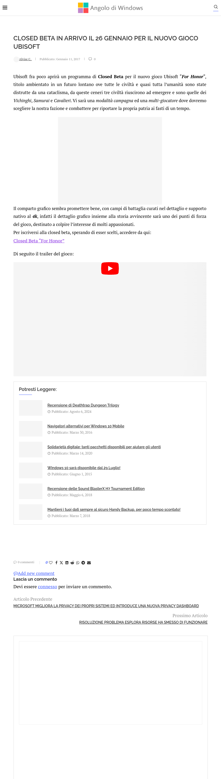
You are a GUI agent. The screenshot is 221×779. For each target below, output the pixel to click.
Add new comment (23, 561)
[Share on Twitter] (50, 550)
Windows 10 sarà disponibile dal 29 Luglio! (122, 438)
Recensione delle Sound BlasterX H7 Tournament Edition (53, 477)
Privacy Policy (96, 722)
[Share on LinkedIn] (55, 550)
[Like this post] (40, 550)
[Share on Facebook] (45, 550)
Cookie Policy (125, 722)
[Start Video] (76, 328)
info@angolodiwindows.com (120, 694)
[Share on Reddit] (61, 550)
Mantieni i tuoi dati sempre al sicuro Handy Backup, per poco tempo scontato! (123, 483)
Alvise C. (12, 59)
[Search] (218, 8)
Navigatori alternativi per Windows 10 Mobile (125, 404)
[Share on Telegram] (72, 550)
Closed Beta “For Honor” (27, 264)
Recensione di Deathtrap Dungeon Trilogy (54, 404)
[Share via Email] (78, 550)
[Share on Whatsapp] (66, 550)
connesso (35, 574)
